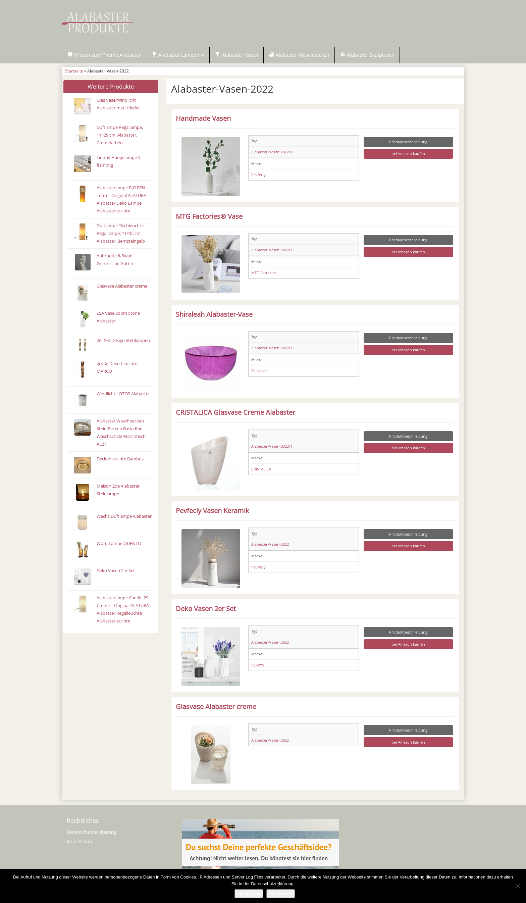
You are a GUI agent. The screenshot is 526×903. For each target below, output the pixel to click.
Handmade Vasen (203, 118)
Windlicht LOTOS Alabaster (123, 394)
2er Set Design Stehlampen (123, 341)
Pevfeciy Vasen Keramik (212, 510)
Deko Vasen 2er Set (116, 571)
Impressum (79, 842)
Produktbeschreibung (408, 142)
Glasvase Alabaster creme (122, 286)
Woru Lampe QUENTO (119, 544)
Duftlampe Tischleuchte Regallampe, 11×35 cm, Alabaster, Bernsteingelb (121, 233)
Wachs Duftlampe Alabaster (124, 516)
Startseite (74, 71)
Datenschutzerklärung (92, 832)
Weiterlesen (280, 893)
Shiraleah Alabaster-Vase (214, 314)
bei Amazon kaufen (408, 154)
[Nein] (517, 886)
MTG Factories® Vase (209, 216)
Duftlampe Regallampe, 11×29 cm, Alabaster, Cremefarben (120, 135)
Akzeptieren (248, 893)
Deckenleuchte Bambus (120, 459)
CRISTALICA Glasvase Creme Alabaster (235, 412)
